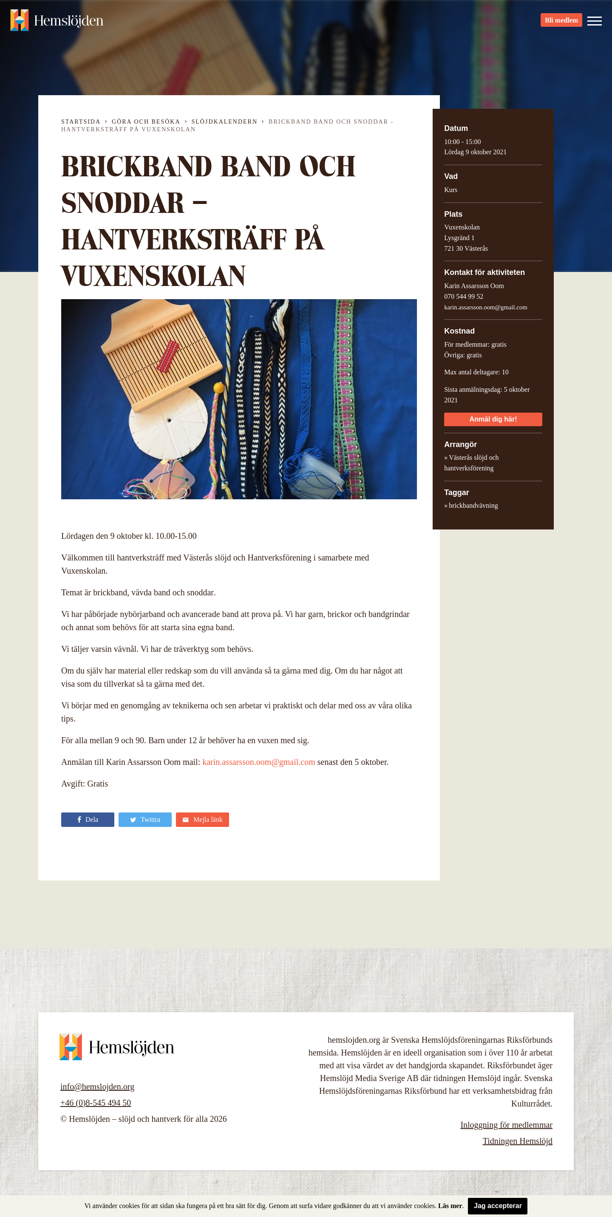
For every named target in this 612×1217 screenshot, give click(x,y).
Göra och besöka (146, 122)
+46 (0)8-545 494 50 (95, 1102)
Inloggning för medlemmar (506, 1124)
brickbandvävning (473, 505)
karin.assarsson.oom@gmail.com (258, 762)
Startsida (81, 122)
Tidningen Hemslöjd (517, 1141)
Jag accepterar (498, 1205)
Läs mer (450, 1205)
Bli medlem (561, 21)
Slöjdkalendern (225, 122)
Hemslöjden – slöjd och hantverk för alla (57, 21)
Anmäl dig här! (493, 419)
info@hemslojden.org (97, 1086)
